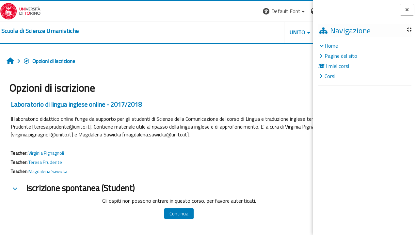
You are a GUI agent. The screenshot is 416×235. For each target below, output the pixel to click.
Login (302, 11)
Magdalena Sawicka (47, 171)
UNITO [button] (237, 32)
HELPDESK (274, 32)
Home (331, 46)
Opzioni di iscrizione (49, 61)
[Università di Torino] (20, 10)
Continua (163, 213)
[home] (40, 31)
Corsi (330, 76)
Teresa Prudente (45, 162)
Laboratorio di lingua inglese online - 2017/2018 (76, 104)
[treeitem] (364, 61)
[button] (223, 11)
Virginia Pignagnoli (46, 153)
